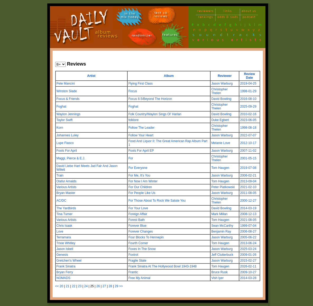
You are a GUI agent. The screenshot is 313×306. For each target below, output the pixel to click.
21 (67, 286)
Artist (91, 76)
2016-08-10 (248, 99)
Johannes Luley (68, 135)
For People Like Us (141, 193)
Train (60, 175)
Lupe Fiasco (65, 143)
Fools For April (67, 150)
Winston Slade (67, 91)
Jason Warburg (222, 83)
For (130, 158)
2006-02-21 (248, 175)
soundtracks (229, 35)
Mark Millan (219, 214)
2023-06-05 (248, 120)
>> (121, 286)
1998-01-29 (248, 91)
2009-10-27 (248, 272)
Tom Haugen (220, 168)
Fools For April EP (141, 150)
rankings (205, 18)
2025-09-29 (248, 106)
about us (249, 12)
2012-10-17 (248, 143)
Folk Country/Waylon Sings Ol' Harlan (154, 114)
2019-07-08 (248, 168)
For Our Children (140, 187)
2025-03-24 (248, 249)
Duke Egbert (220, 120)
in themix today (130, 16)
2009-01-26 (248, 255)
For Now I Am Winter (143, 181)
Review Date (249, 76)
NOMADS (64, 278)
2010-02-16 (248, 114)
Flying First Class (140, 83)
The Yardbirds (66, 208)
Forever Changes (140, 231)
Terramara (64, 237)
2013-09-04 (248, 181)
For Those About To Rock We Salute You (157, 200)
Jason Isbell (65, 249)
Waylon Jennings (69, 114)
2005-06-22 (248, 237)
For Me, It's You (139, 175)
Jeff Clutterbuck (222, 255)
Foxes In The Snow (142, 249)
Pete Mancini (66, 83)
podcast (249, 18)
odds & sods (227, 18)
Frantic (133, 272)
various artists (228, 40)
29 (116, 286)
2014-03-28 (248, 278)
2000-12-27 (248, 200)
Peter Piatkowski (223, 187)
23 (79, 286)
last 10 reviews (161, 15)
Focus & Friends (68, 99)
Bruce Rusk (219, 272)
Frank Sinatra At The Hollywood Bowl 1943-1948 (162, 266)
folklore (133, 120)
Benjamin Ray (221, 231)
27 (104, 286)
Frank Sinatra (66, 266)
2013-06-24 (248, 243)
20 (61, 286)
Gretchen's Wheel (69, 260)
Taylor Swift (65, 120)
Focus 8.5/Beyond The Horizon (150, 99)
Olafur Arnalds (67, 181)
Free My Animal (139, 278)
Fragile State (137, 260)
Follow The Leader (141, 127)
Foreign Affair (137, 214)
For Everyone (137, 168)
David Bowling (221, 99)
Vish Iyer (217, 278)
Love (60, 231)
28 (110, 286)
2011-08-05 (248, 193)
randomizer (142, 36)
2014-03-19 (248, 208)
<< (57, 286)
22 (73, 286)
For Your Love (138, 208)
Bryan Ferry (65, 272)
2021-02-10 (248, 187)
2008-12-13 (248, 214)
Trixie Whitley (66, 243)
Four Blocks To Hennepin (146, 237)
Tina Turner (65, 214)
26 (98, 286)
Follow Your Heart (140, 135)
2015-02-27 (248, 260)
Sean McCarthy (222, 226)
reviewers (205, 12)
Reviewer (225, 76)
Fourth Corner (138, 243)
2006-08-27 (248, 231)
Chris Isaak (64, 226)
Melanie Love (220, 143)
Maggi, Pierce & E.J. (71, 158)
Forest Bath (136, 220)
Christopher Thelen (219, 91)
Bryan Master (66, 193)
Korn (60, 127)
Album (169, 76)
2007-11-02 (248, 150)
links (227, 12)
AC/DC (61, 200)
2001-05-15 (248, 158)
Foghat (61, 106)
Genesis (62, 255)
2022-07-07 (248, 135)
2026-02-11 (248, 266)
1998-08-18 (248, 127)
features (170, 36)
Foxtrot (133, 255)
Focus (132, 91)
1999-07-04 (248, 226)
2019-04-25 (248, 83)
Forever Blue (137, 226)
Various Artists (67, 187)
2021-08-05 (248, 220)
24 (85, 286)
